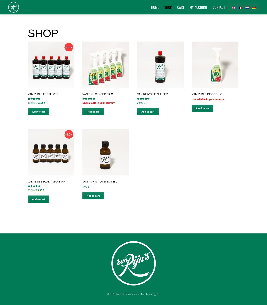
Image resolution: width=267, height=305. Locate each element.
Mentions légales (150, 294)
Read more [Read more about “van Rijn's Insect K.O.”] (93, 111)
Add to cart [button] (38, 111)
